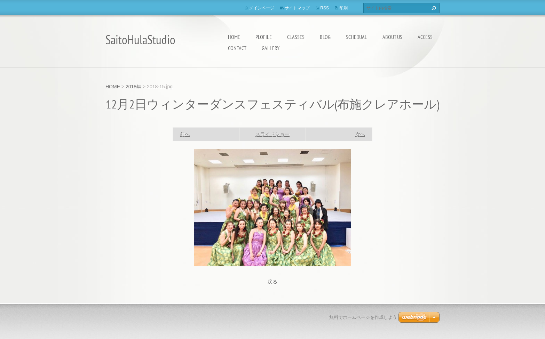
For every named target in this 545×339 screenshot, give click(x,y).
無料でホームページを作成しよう (363, 317)
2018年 (133, 86)
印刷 (343, 8)
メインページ (261, 8)
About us (392, 36)
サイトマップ (297, 8)
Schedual (356, 36)
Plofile (263, 36)
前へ (185, 134)
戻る (272, 281)
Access (425, 36)
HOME (234, 36)
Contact (237, 48)
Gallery (270, 48)
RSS (324, 8)
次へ (360, 134)
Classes (296, 36)
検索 (433, 8)
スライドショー (272, 134)
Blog (325, 36)
